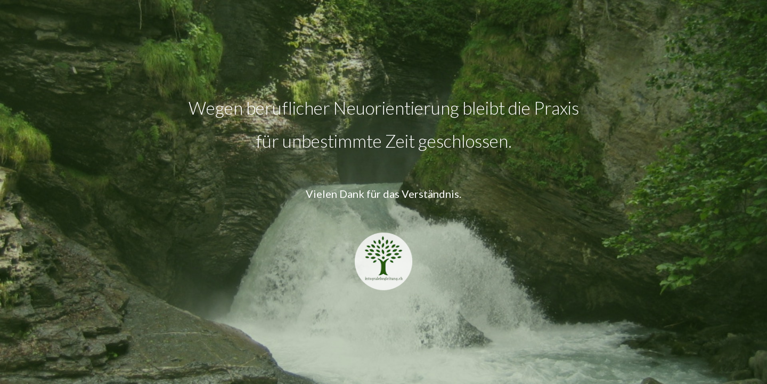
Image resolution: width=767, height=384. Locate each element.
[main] (383, 124)
